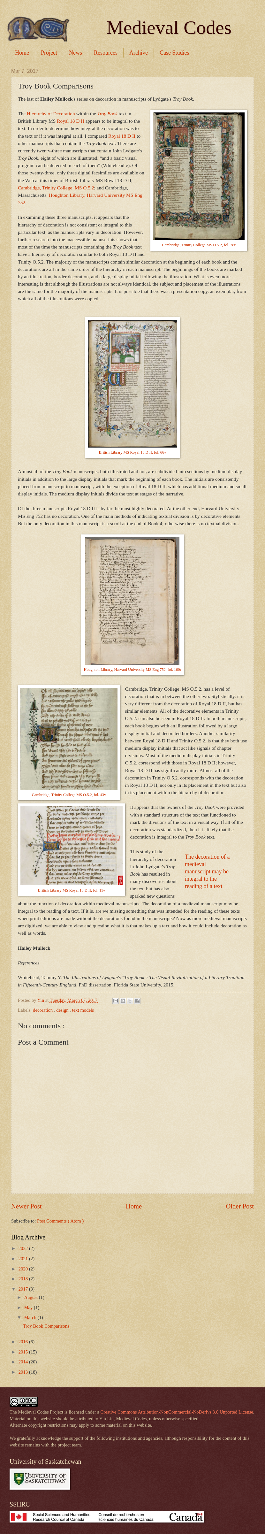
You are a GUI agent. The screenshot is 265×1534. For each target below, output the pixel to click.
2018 (24, 1278)
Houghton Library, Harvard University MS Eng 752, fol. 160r (132, 669)
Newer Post (26, 1206)
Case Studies (174, 53)
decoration (43, 1010)
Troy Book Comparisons (46, 1326)
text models (83, 1010)
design (63, 1010)
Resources (105, 53)
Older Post (240, 1206)
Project (49, 53)
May (29, 1307)
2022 (24, 1248)
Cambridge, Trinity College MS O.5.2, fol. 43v (69, 795)
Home (22, 53)
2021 (24, 1258)
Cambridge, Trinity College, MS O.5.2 (56, 187)
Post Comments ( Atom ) (60, 1220)
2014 (24, 1361)
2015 (24, 1351)
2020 (24, 1268)
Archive (138, 53)
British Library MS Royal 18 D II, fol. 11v (71, 890)
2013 (24, 1372)
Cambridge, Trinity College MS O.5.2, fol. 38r (198, 245)
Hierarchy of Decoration (51, 113)
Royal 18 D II (70, 121)
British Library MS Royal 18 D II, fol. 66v (132, 452)
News (75, 53)
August (31, 1297)
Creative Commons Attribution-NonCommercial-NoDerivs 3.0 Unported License (177, 1412)
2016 (24, 1341)
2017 (24, 1289)
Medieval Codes (168, 27)
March (30, 1317)
